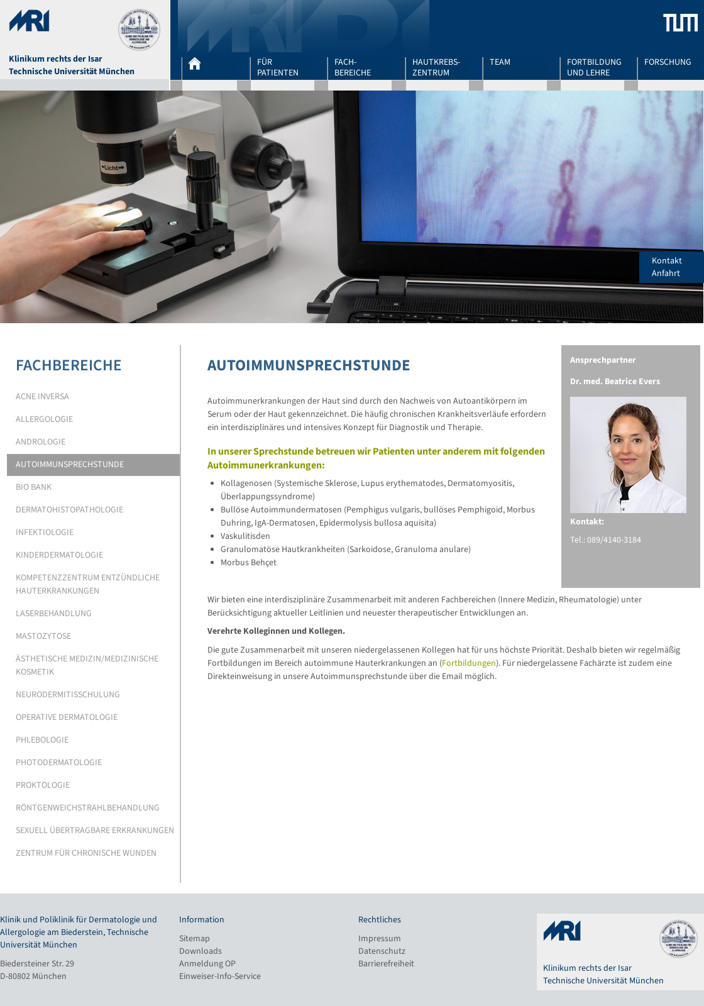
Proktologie (43, 785)
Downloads (200, 951)
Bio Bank (34, 487)
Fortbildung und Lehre (594, 67)
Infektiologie (45, 532)
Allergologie (44, 419)
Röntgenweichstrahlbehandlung (88, 808)
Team (500, 63)
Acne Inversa (42, 396)
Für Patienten (278, 67)
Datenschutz (381, 951)
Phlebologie (42, 740)
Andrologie (40, 442)
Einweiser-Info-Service (220, 976)
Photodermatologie (59, 762)
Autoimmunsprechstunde (70, 464)
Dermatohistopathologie (69, 510)
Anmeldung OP (207, 964)
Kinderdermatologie (59, 555)
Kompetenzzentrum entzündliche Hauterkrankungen (88, 584)
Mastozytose (43, 636)
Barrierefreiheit (386, 964)
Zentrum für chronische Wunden (86, 853)
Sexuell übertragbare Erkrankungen (95, 830)
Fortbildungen (469, 663)
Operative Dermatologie (67, 717)
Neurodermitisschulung (68, 694)
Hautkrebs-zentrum (436, 67)
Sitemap (194, 938)
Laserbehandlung (54, 613)
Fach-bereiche (352, 67)
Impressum (379, 938)
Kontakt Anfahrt (678, 267)
